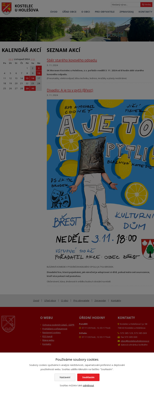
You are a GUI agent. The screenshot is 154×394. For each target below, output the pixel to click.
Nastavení (65, 377)
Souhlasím (88, 377)
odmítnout (88, 385)
